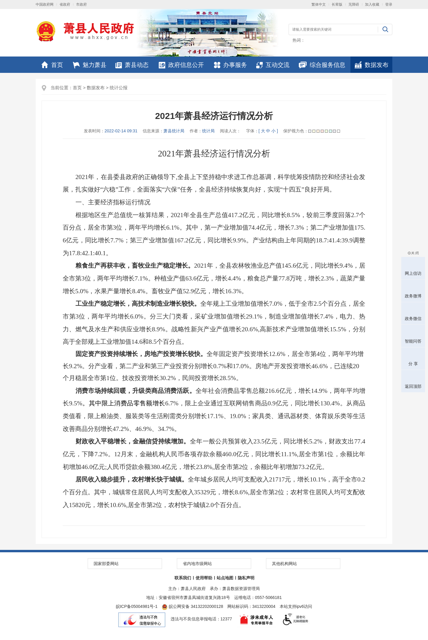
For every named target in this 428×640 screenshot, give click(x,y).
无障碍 (353, 4)
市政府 (81, 4)
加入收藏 (372, 4)
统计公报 (119, 87)
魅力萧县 (89, 64)
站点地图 (225, 577)
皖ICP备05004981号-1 (137, 606)
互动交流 (272, 64)
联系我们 (182, 577)
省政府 (64, 4)
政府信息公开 (181, 64)
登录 (388, 4)
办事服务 (230, 64)
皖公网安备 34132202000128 (192, 606)
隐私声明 (246, 577)
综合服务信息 (322, 64)
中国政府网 (45, 4)
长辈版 (337, 4)
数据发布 (371, 64)
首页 (52, 64)
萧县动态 (132, 64)
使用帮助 (204, 577)
